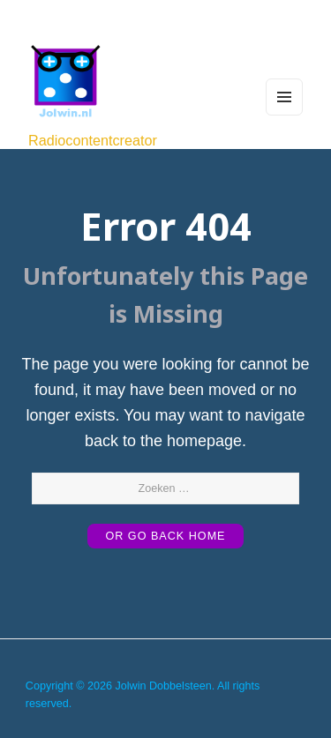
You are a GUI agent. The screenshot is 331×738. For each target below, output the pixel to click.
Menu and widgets (284, 115)
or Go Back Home (165, 536)
